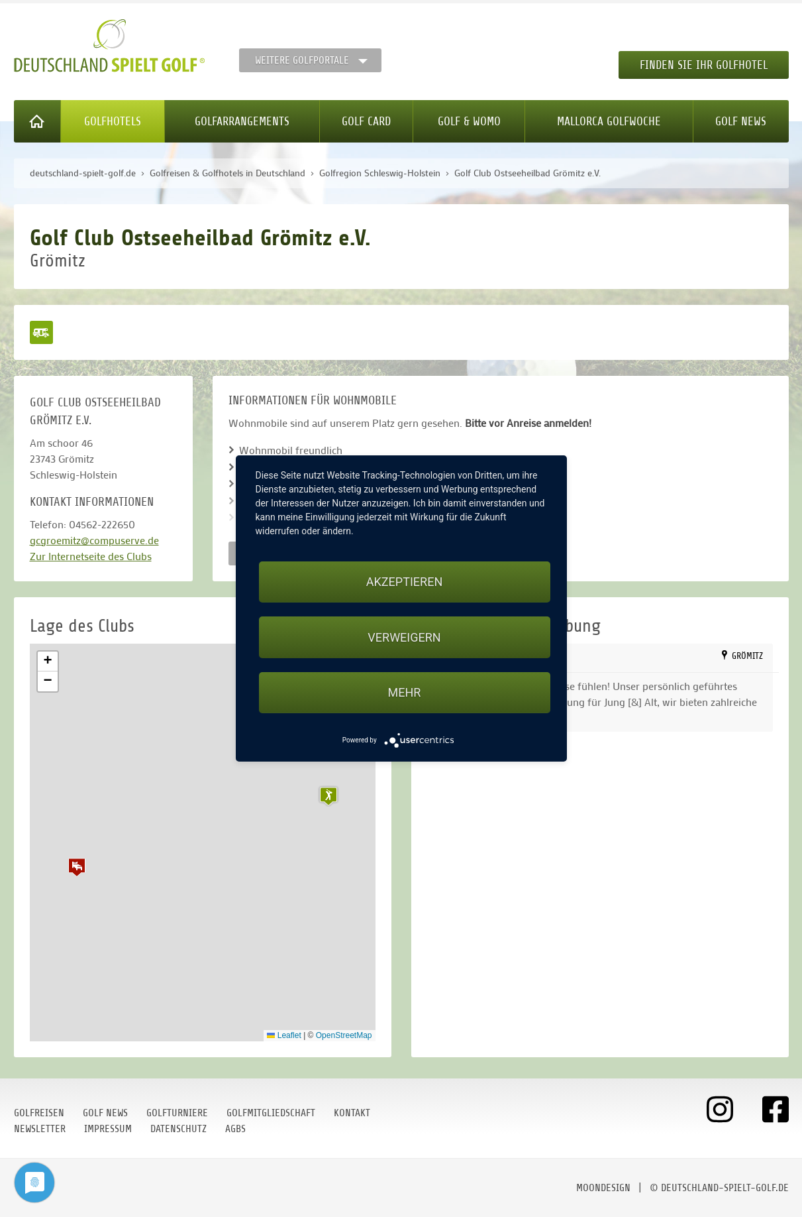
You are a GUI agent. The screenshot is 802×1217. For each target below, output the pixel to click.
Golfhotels (112, 121)
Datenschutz (178, 1129)
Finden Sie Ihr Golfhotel (704, 65)
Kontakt (352, 1113)
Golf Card (366, 121)
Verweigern (404, 637)
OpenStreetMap (344, 1035)
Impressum (108, 1129)
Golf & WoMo (469, 121)
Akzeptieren (404, 582)
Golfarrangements (242, 121)
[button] (76, 867)
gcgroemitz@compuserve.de (94, 540)
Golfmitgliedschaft (270, 1113)
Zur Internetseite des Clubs (91, 556)
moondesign (603, 1188)
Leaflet (284, 1035)
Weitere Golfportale (302, 60)
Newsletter (40, 1129)
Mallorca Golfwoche (609, 121)
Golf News (740, 121)
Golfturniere (177, 1113)
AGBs (235, 1129)
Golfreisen (39, 1113)
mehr (404, 692)
